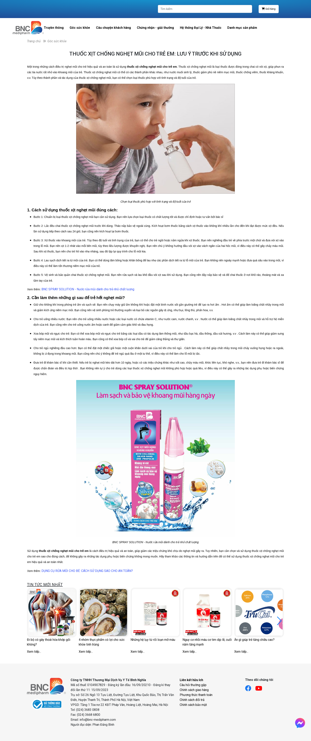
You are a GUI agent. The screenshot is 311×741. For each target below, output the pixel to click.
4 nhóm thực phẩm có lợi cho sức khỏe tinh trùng (102, 642)
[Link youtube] (260, 687)
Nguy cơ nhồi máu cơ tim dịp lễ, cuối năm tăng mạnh (207, 642)
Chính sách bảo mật (193, 705)
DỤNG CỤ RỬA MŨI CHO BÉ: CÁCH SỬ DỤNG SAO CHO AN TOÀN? (87, 571)
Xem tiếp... (34, 651)
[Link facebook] (250, 687)
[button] (279, 621)
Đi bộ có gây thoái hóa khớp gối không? (48, 642)
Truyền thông (54, 28)
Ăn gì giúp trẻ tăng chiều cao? (254, 640)
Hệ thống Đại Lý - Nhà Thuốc (200, 28)
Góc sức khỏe (80, 28)
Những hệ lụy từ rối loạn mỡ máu (153, 640)
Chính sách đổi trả (192, 700)
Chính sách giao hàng (194, 690)
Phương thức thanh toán (196, 695)
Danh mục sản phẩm (242, 28)
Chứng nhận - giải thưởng (155, 28)
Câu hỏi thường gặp (193, 685)
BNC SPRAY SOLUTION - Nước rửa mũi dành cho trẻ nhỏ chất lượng (87, 289)
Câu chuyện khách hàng (113, 28)
